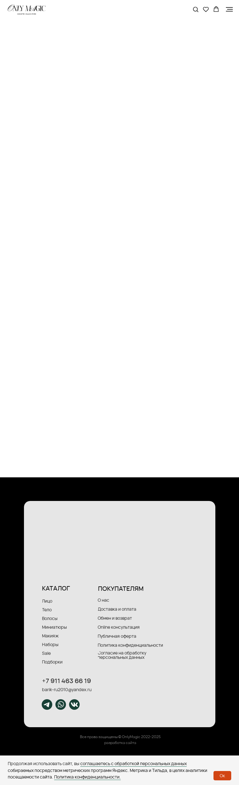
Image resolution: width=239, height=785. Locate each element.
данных (179, 763)
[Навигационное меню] (229, 9)
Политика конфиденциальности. (87, 777)
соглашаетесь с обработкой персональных (125, 763)
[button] (196, 9)
